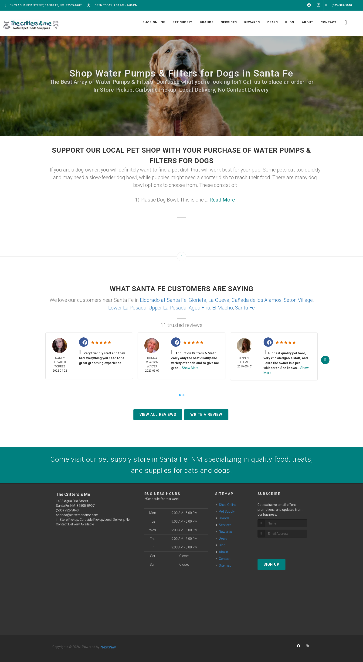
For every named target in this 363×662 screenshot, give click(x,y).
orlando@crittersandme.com (77, 515)
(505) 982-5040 (67, 510)
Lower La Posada (127, 308)
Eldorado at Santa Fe (163, 300)
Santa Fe (245, 308)
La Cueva (218, 300)
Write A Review (206, 414)
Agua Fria (199, 308)
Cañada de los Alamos (256, 300)
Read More (222, 200)
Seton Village (298, 300)
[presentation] (282, 546)
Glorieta (197, 300)
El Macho (222, 308)
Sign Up (271, 564)
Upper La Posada (168, 308)
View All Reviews (157, 414)
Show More (190, 368)
